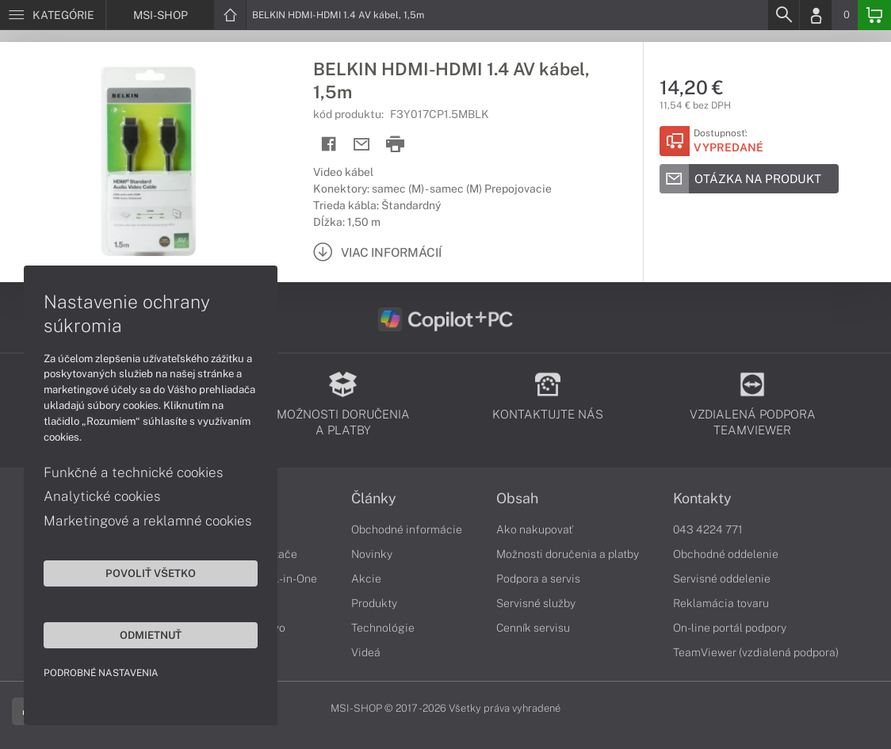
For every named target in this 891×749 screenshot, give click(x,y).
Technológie (383, 627)
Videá (365, 652)
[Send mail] (361, 144)
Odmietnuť (151, 635)
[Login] (816, 15)
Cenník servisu (533, 627)
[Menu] (52, 15)
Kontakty (702, 498)
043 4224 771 (708, 529)
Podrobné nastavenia (101, 672)
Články (373, 498)
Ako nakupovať (534, 529)
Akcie (366, 578)
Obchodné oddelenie (725, 554)
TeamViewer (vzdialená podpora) (756, 652)
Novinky (371, 554)
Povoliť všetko (150, 573)
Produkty (374, 603)
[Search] (783, 15)
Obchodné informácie (406, 529)
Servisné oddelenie (722, 578)
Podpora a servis (538, 578)
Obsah (517, 498)
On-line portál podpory (729, 627)
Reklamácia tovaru (721, 603)
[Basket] (874, 15)
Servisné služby (536, 603)
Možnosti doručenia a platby (567, 554)
